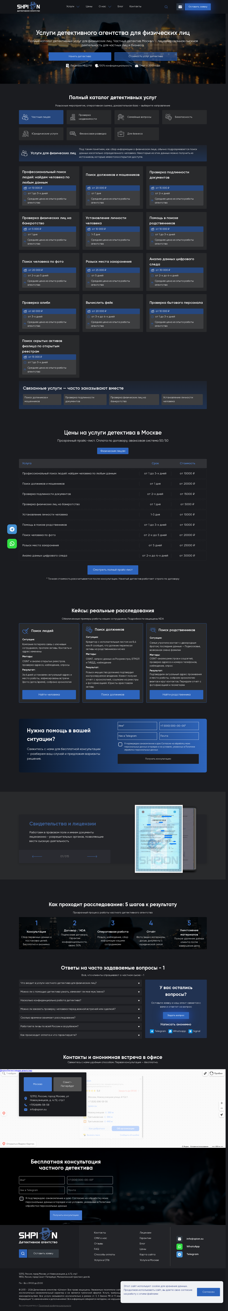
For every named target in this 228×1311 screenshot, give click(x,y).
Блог (120, 6)
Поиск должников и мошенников (43, 483)
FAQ (96, 1249)
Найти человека (49, 694)
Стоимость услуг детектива (145, 56)
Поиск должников (112, 694)
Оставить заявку (198, 7)
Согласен (208, 1292)
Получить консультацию (158, 759)
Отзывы (98, 1243)
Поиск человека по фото (39, 535)
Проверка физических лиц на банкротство (51, 504)
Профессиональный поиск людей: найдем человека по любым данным (69, 473)
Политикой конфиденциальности (55, 1306)
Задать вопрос (175, 1015)
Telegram (157, 1031)
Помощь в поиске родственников (44, 524)
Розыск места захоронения (40, 545)
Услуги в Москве (149, 1260)
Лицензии (145, 1233)
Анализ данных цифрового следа (44, 555)
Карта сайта (147, 1254)
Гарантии (145, 1238)
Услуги (70, 6)
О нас (102, 6)
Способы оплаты (104, 1254)
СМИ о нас (100, 1238)
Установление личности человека (45, 514)
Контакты (135, 6)
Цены (89, 6)
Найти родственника (176, 694)
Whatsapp (176, 1031)
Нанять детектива (80, 56)
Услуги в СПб (101, 1260)
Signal (194, 1031)
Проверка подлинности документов (46, 494)
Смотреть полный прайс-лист (113, 569)
